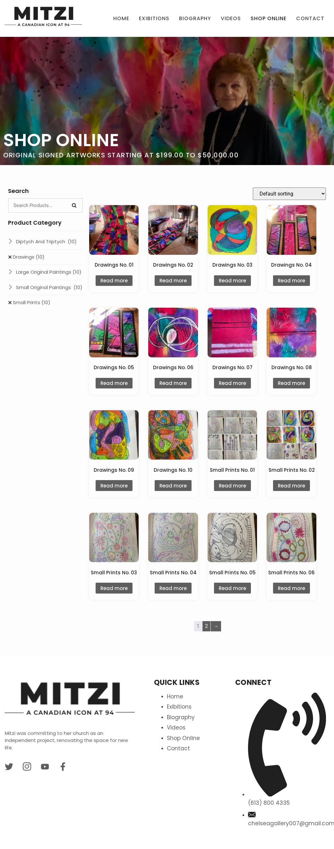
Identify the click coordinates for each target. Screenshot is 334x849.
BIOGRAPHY (195, 18)
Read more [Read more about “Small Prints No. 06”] (291, 588)
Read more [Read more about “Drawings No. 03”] (232, 280)
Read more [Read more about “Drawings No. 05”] (114, 383)
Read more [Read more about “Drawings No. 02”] (173, 280)
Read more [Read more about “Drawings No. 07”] (232, 383)
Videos (231, 18)
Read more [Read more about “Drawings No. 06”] (173, 383)
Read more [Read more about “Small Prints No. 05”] (232, 588)
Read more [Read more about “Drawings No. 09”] (114, 485)
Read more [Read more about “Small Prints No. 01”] (232, 485)
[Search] (74, 205)
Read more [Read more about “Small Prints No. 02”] (291, 485)
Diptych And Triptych (46, 241)
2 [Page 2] (206, 626)
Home (121, 18)
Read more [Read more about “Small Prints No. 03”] (114, 588)
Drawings (29, 257)
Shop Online (269, 18)
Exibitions (154, 18)
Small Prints (31, 302)
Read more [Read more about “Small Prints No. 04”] (173, 588)
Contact (310, 18)
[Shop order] (289, 193)
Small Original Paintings (49, 287)
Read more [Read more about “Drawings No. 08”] (291, 383)
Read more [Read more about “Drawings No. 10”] (173, 485)
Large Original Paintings (48, 272)
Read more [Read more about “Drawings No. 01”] (114, 280)
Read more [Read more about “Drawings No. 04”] (291, 280)
